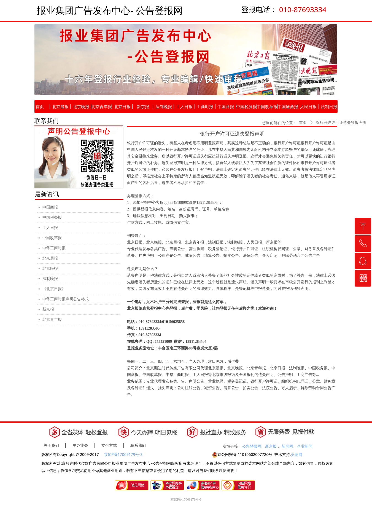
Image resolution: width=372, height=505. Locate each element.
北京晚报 (50, 268)
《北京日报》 (54, 289)
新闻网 (287, 446)
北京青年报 (52, 319)
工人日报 (50, 228)
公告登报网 (251, 446)
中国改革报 (52, 238)
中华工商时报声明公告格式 (65, 299)
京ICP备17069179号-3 (124, 454)
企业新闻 (304, 446)
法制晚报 (50, 279)
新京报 (48, 309)
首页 (303, 123)
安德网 (296, 454)
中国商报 (50, 207)
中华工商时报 (54, 248)
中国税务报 (52, 217)
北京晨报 (50, 258)
